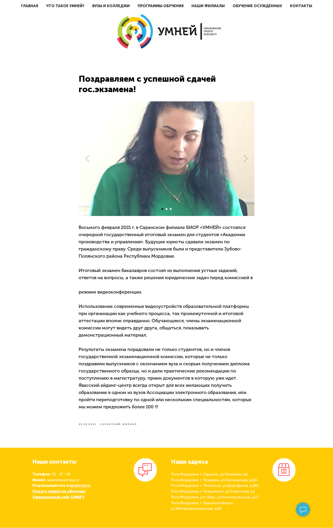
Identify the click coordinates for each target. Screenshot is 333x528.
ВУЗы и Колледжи (111, 6)
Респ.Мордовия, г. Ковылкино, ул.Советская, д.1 (213, 491)
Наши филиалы (208, 6)
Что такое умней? (65, 6)
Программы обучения (161, 6)
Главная (29, 6)
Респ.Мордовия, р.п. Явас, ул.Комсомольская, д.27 (215, 497)
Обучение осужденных (257, 6)
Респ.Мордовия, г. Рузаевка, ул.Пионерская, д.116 (214, 480)
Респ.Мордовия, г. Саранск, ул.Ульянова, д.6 (209, 474)
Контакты (301, 6)
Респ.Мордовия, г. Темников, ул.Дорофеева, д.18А (215, 486)
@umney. (67, 480)
